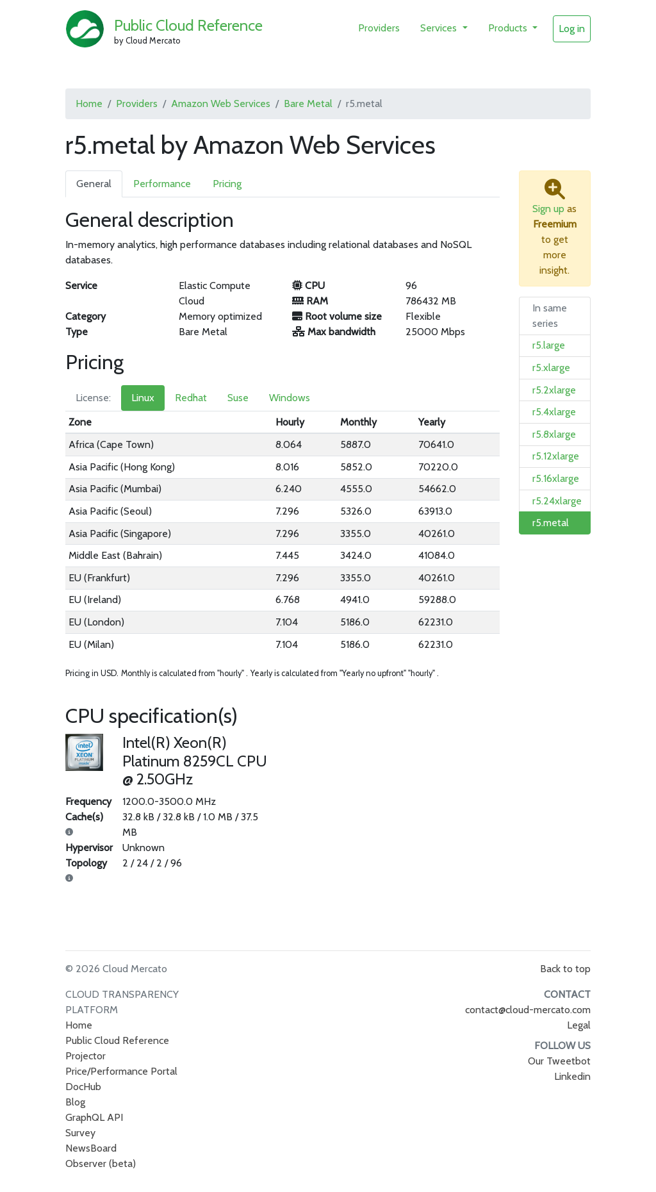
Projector (85, 1056)
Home (89, 103)
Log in (572, 28)
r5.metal (550, 523)
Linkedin (572, 1076)
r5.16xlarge (555, 478)
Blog (75, 1102)
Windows (289, 398)
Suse (238, 398)
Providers (379, 28)
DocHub (83, 1086)
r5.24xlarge (557, 501)
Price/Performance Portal (121, 1071)
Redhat (191, 398)
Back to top (565, 969)
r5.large (548, 345)
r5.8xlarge (554, 434)
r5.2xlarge (554, 390)
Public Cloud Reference (188, 25)
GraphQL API (94, 1117)
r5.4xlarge (554, 412)
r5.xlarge (551, 367)
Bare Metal (308, 103)
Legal (579, 1025)
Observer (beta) (100, 1163)
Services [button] (439, 28)
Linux (142, 398)
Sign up (548, 209)
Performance (162, 184)
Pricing (227, 184)
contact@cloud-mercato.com (528, 1010)
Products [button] (509, 28)
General (93, 184)
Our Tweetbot (559, 1061)
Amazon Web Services (220, 103)
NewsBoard (91, 1148)
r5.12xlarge (555, 456)
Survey (80, 1133)
